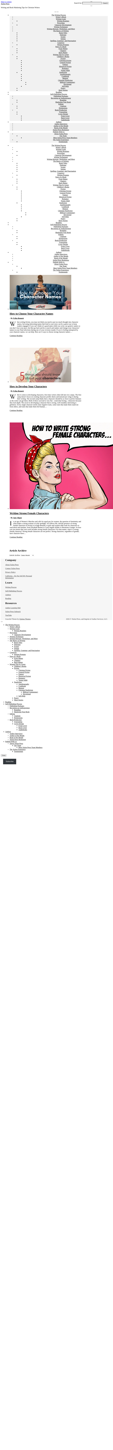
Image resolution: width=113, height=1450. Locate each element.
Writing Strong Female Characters (29, 513)
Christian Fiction (65, 60)
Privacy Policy (10, 572)
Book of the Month (61, 128)
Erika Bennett (18, 318)
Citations (63, 106)
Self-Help (65, 86)
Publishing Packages (61, 96)
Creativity (60, 43)
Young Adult (65, 70)
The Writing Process (59, 15)
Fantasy (65, 64)
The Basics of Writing (61, 31)
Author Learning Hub (13, 608)
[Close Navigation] (91, 5)
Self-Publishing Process (58, 94)
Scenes (63, 37)
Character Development (63, 25)
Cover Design (63, 114)
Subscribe (10, 761)
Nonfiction (63, 72)
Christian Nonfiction (65, 80)
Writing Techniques (61, 27)
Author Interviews (61, 124)
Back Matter (63, 53)
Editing (60, 104)
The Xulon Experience (61, 140)
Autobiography (65, 74)
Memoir (65, 78)
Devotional (67, 84)
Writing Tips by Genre (61, 55)
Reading (59, 92)
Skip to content (6, 2)
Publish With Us (59, 132)
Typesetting (63, 112)
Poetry (63, 88)
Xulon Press (5, 4)
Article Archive (14, 555)
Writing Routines (63, 21)
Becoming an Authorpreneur (61, 98)
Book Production (61, 110)
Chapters (63, 51)
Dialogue (63, 35)
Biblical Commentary (67, 82)
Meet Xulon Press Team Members (65, 138)
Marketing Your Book (63, 102)
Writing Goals (61, 19)
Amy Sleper (17, 518)
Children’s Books (63, 57)
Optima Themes (25, 619)
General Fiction (65, 62)
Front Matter (63, 49)
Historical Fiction (65, 66)
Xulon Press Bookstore (61, 130)
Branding (63, 100)
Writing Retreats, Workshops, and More (61, 29)
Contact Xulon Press (12, 568)
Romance (65, 68)
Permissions (63, 108)
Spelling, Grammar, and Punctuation (63, 41)
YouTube (8, 615)
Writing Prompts (63, 45)
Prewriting (61, 23)
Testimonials (63, 142)
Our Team (63, 136)
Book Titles (63, 33)
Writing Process (10, 587)
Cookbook (65, 76)
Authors (59, 122)
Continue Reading (16, 336)
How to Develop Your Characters (28, 386)
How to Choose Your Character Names (31, 313)
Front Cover (65, 116)
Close (3, 755)
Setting (63, 39)
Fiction (63, 58)
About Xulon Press (61, 134)
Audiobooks (65, 120)
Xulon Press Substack (13, 612)
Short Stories (63, 90)
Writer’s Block (61, 17)
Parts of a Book (60, 47)
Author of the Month (61, 126)
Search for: (78, 3)
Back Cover (65, 118)
